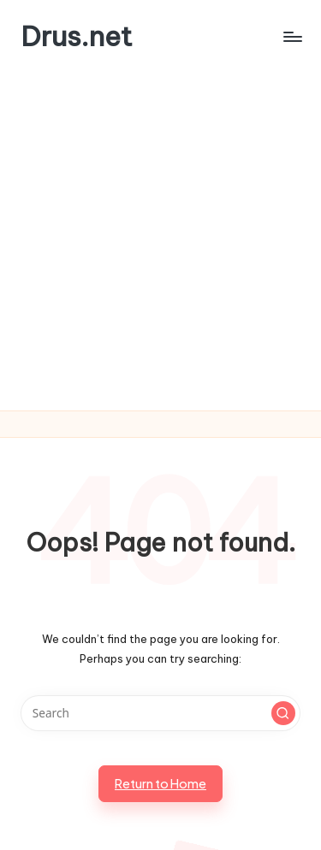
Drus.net (77, 36)
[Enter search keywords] (160, 713)
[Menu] (291, 36)
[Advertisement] (160, 241)
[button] (283, 713)
